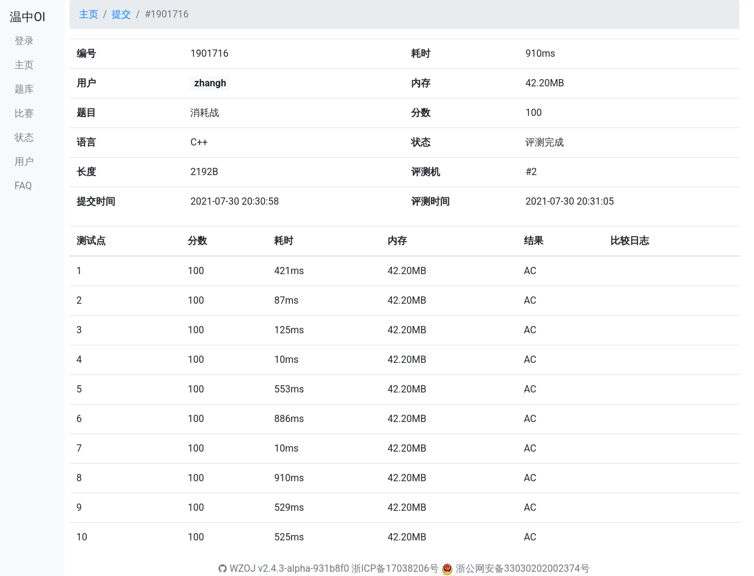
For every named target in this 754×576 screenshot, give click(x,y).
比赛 (24, 113)
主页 (24, 65)
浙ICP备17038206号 (395, 568)
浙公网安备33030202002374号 (523, 568)
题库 (24, 89)
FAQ (23, 185)
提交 (121, 14)
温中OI (27, 17)
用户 (24, 161)
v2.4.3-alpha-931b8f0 (304, 568)
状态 (24, 137)
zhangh (210, 83)
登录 (24, 40)
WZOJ (237, 568)
